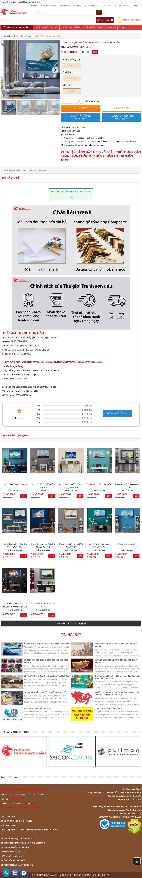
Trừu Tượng (41, 27)
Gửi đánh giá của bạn (117, 413)
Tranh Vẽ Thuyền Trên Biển (99, 484)
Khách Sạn (69, 33)
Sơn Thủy (53, 27)
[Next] (55, 70)
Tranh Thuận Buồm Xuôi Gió (34, 170)
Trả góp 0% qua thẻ (121, 117)
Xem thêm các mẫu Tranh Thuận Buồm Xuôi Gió (71, 194)
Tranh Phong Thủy (11, 170)
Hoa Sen (102, 27)
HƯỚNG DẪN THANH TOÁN (18, 354)
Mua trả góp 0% (80, 117)
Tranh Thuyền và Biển (127, 544)
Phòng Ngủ (56, 33)
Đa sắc (72, 91)
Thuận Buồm (89, 27)
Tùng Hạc (123, 27)
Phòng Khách (41, 33)
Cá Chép (112, 27)
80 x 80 (72, 66)
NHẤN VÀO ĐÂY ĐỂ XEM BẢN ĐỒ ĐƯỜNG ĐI (27, 350)
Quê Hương (66, 27)
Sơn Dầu (72, 78)
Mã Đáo (77, 27)
